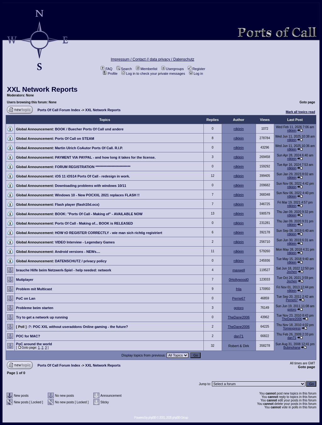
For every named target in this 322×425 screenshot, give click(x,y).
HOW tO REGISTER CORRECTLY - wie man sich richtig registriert (108, 233)
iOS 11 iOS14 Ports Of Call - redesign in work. (92, 176)
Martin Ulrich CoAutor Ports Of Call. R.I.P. (89, 148)
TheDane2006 (239, 317)
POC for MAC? (28, 336)
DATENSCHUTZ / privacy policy (81, 261)
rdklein (239, 129)
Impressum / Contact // (130, 59)
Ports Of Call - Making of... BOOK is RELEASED (94, 223)
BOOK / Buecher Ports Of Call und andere (89, 129)
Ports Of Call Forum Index (58, 110)
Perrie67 (238, 298)
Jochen (292, 272)
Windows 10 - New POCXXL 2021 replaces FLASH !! (97, 195)
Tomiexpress (292, 328)
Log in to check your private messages (153, 73)
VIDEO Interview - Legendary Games (85, 242)
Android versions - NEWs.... (77, 251)
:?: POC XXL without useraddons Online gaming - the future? (78, 327)
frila (239, 289)
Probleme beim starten (34, 308)
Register (196, 69)
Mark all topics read (300, 112)
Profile (110, 73)
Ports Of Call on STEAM (74, 138)
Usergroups (172, 69)
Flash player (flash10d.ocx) (77, 204)
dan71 (239, 336)
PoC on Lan (25, 298)
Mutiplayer (24, 279)
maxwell (238, 270)
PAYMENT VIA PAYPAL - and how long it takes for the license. (105, 157)
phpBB (152, 417)
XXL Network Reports (42, 89)
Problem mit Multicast (34, 289)
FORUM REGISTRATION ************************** (92, 167)
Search (124, 69)
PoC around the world (34, 344)
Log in (196, 73)
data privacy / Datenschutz (172, 59)
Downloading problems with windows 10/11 (90, 186)
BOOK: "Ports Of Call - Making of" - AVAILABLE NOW (99, 214)
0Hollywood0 (239, 279)
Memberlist (147, 69)
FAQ (106, 69)
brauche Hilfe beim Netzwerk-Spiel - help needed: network (63, 270)
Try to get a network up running (42, 317)
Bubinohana (291, 347)
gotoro (238, 308)
